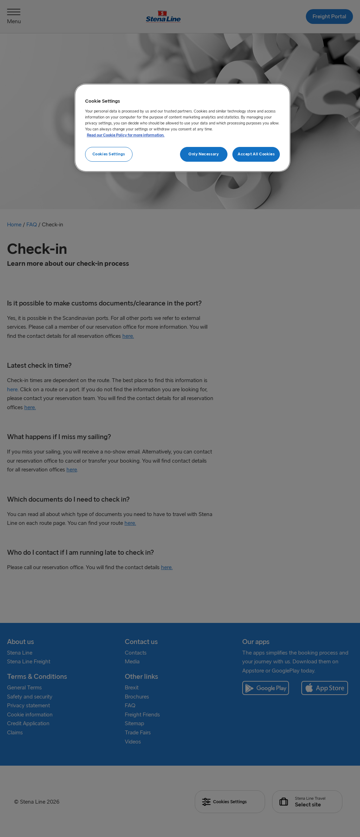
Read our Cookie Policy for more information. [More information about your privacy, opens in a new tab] (126, 135)
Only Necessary (203, 154)
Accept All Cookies (256, 154)
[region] (182, 128)
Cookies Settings (108, 154)
